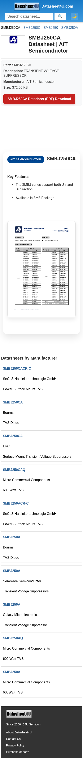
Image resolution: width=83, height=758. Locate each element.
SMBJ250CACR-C (17, 368)
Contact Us (13, 739)
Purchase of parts (17, 752)
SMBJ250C (31, 27)
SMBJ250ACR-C (16, 503)
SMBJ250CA (13, 402)
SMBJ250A (69, 27)
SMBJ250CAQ (14, 470)
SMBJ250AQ (13, 638)
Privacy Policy (15, 745)
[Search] (29, 16)
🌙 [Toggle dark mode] (74, 16)
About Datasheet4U (19, 732)
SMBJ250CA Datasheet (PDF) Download (39, 99)
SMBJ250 (51, 27)
